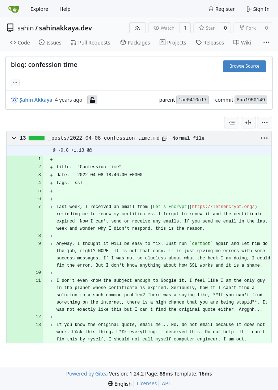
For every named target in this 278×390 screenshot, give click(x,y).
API (166, 383)
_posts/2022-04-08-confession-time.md (104, 138)
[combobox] (231, 122)
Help (65, 8)
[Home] (14, 9)
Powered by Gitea (87, 373)
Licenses (147, 383)
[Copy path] (165, 138)
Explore (39, 8)
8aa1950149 (251, 100)
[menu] (264, 122)
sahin (25, 27)
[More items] (266, 43)
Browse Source (244, 66)
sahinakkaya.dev (65, 27)
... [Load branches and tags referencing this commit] (15, 82)
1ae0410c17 (192, 100)
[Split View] (248, 122)
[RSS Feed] (137, 27)
